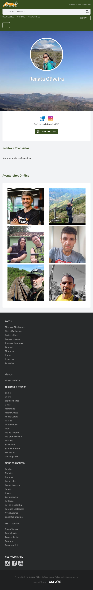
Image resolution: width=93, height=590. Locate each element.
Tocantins (10, 452)
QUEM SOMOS (8, 17)
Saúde (8, 489)
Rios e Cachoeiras (13, 331)
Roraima (9, 440)
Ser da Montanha (13, 505)
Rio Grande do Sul (13, 436)
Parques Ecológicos (14, 509)
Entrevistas (10, 481)
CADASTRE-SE (34, 17)
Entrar (83, 18)
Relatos (8, 469)
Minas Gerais (11, 416)
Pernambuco (11, 424)
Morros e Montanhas (15, 327)
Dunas (8, 355)
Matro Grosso (11, 412)
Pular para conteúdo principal (80, 4)
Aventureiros (11, 513)
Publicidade (11, 533)
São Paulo (10, 444)
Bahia (8, 392)
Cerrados (9, 363)
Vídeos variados (12, 380)
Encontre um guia (14, 517)
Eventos (9, 477)
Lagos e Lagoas (12, 339)
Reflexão (9, 501)
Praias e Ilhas (11, 335)
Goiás (7, 404)
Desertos (9, 359)
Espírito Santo (12, 400)
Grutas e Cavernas (14, 343)
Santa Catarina (12, 448)
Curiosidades (11, 497)
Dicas (7, 493)
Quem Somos (11, 529)
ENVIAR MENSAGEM (46, 132)
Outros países (11, 456)
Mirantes (9, 351)
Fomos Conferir (12, 485)
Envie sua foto (12, 545)
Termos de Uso (12, 537)
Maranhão (10, 408)
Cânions (9, 347)
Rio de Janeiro (12, 432)
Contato (9, 541)
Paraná (8, 420)
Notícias (9, 473)
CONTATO (21, 17)
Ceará (8, 396)
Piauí (7, 428)
